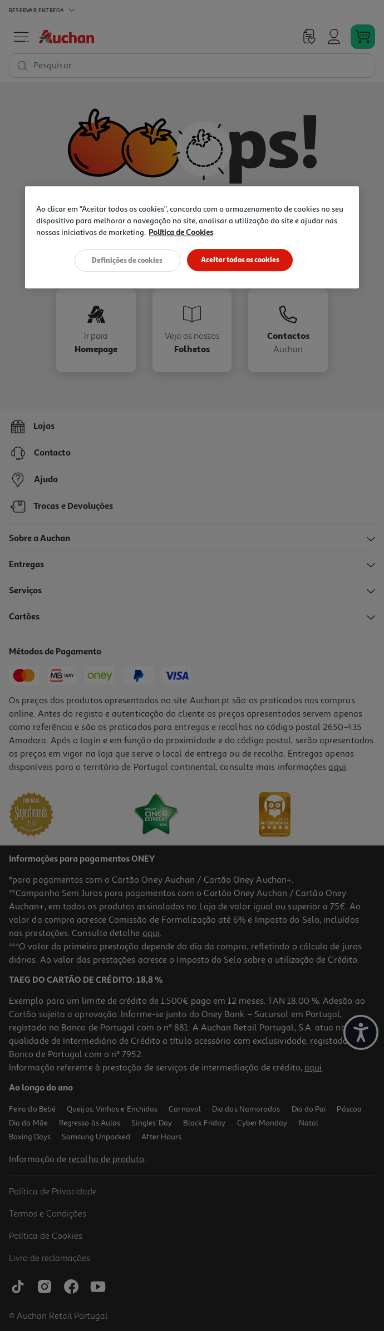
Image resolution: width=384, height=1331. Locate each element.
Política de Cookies (181, 232)
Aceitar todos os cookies (240, 260)
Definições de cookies (127, 260)
